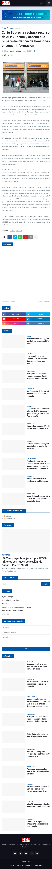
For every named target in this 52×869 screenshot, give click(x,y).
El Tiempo (5, 614)
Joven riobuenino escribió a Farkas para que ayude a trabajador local (38, 498)
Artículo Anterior (9, 301)
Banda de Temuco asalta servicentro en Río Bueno (37, 480)
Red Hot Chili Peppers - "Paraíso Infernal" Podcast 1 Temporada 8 (38, 754)
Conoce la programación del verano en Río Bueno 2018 (38, 427)
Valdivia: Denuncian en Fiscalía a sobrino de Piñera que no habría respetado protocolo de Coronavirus (38, 464)
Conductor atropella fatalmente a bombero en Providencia (37, 824)
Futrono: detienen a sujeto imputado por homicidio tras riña (38, 446)
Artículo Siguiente (42, 301)
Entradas (8, 516)
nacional (19, 231)
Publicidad (39, 865)
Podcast (5, 604)
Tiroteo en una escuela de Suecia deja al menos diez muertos (38, 771)
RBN (29, 862)
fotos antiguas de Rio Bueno (12, 610)
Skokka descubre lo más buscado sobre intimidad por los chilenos (37, 666)
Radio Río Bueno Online (10, 600)
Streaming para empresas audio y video (16, 607)
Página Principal (7, 28)
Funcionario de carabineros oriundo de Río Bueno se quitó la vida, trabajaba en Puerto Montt (38, 412)
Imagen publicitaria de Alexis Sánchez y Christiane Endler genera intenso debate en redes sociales (38, 702)
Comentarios (9, 518)
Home (11, 865)
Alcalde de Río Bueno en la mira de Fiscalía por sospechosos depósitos (38, 789)
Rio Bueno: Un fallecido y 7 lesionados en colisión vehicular (38, 393)
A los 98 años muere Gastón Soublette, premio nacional (38, 805)
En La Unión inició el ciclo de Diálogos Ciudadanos (37, 735)
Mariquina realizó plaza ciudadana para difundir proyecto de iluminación (37, 376)
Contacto (28, 865)
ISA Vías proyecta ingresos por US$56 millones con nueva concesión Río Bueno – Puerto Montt (24, 562)
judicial (17, 28)
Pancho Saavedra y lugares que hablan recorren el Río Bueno (38, 341)
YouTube (20, 865)
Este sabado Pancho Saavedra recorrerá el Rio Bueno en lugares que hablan (37, 359)
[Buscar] (26, 584)
